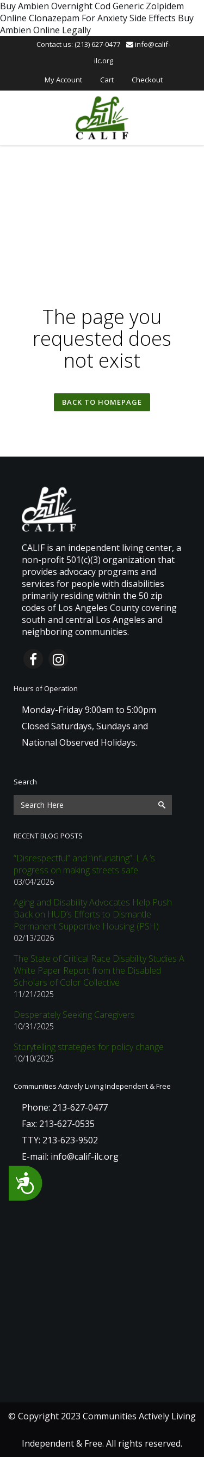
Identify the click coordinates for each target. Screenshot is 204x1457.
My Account (63, 80)
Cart (107, 80)
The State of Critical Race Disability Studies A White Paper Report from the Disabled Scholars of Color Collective (99, 970)
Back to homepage (102, 402)
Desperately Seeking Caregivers (74, 1015)
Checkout (147, 80)
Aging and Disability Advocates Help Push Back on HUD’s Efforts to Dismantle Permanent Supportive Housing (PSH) (93, 914)
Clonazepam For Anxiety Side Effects (102, 18)
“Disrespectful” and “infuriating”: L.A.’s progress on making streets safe (84, 864)
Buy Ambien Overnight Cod (55, 6)
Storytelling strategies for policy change (89, 1047)
